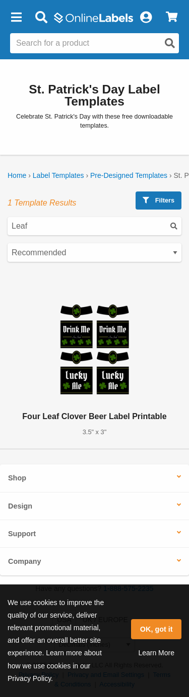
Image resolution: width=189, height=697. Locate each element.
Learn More (156, 653)
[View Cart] (171, 17)
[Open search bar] (41, 18)
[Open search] (170, 43)
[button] (16, 18)
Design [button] (20, 506)
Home (17, 175)
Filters (158, 200)
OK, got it (156, 629)
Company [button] (24, 561)
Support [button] (22, 534)
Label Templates (58, 175)
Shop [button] (17, 478)
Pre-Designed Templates (128, 175)
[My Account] (145, 18)
